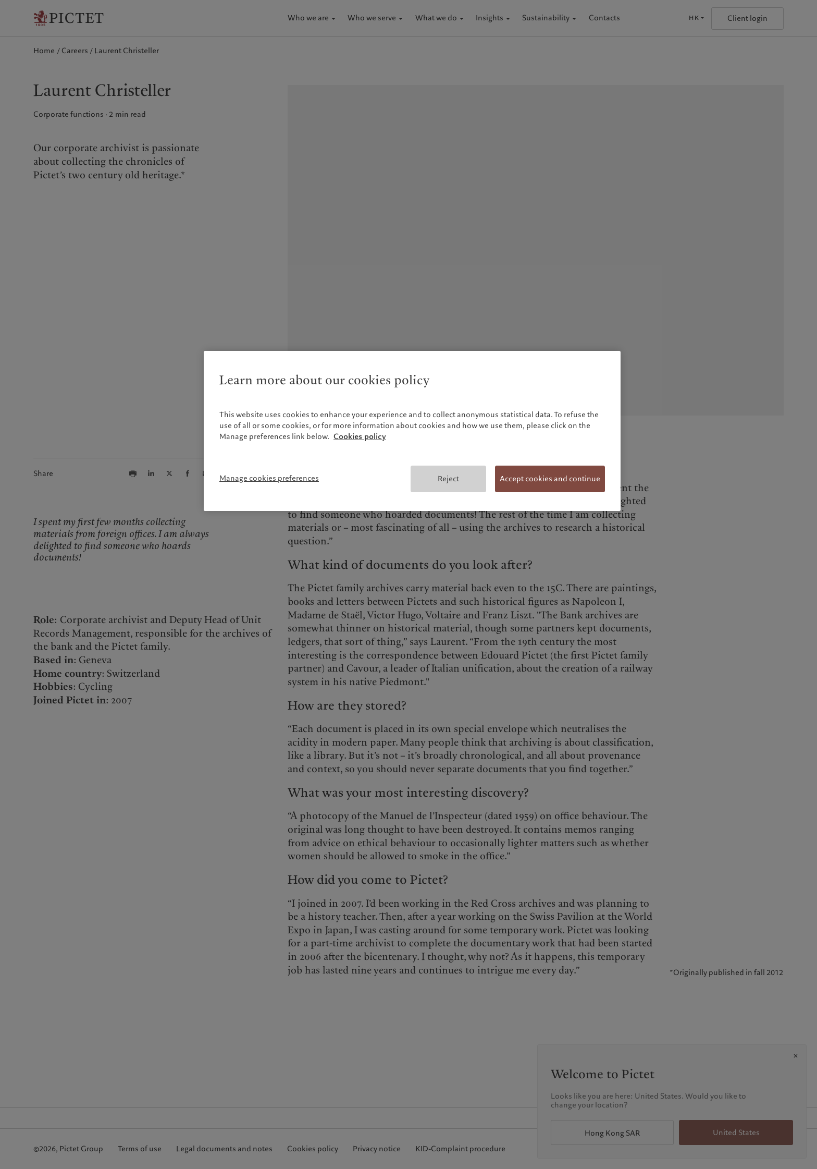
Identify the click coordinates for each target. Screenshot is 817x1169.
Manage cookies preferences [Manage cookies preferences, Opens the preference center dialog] (269, 478)
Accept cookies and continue (550, 478)
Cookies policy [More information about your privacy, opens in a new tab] (359, 436)
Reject (448, 478)
